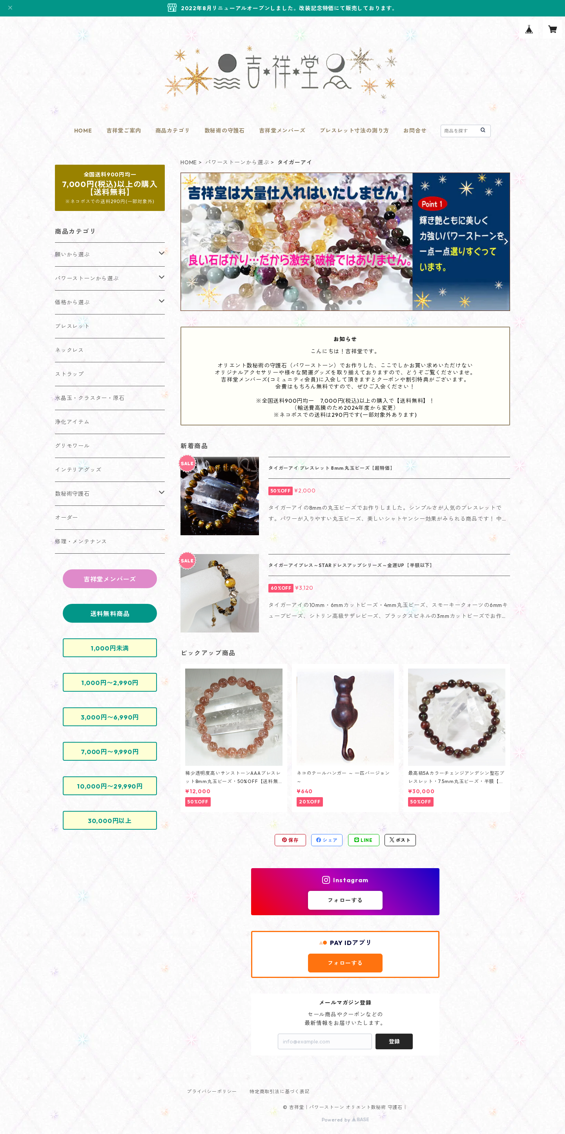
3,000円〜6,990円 (110, 717)
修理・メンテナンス (81, 541)
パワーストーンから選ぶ (237, 162)
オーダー (66, 517)
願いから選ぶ (72, 254)
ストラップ (69, 374)
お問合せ (414, 130)
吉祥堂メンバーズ (282, 130)
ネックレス (69, 350)
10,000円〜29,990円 (110, 786)
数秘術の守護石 (224, 130)
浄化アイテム (72, 421)
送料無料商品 (110, 614)
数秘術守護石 (72, 493)
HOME (83, 130)
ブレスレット (72, 326)
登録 (394, 1041)
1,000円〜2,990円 (110, 683)
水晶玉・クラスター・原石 (90, 398)
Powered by (345, 1120)
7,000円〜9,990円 (110, 752)
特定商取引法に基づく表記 (280, 1091)
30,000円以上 (110, 821)
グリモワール (72, 445)
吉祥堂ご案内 (123, 130)
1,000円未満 (110, 648)
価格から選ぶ (72, 302)
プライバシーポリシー (212, 1091)
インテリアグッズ (78, 469)
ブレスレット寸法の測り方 (355, 130)
